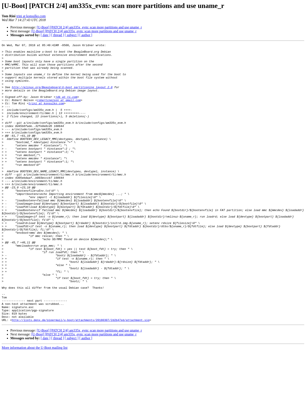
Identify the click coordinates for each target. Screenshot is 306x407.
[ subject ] (72, 35)
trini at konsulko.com (31, 16)
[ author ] (85, 35)
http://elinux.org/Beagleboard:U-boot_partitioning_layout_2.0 (62, 96)
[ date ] (45, 35)
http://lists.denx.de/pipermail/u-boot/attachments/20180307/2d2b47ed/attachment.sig (81, 375)
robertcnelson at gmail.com (59, 112)
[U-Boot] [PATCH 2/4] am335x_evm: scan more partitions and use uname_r (89, 27)
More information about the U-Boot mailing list (35, 403)
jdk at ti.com (66, 108)
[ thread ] (57, 35)
